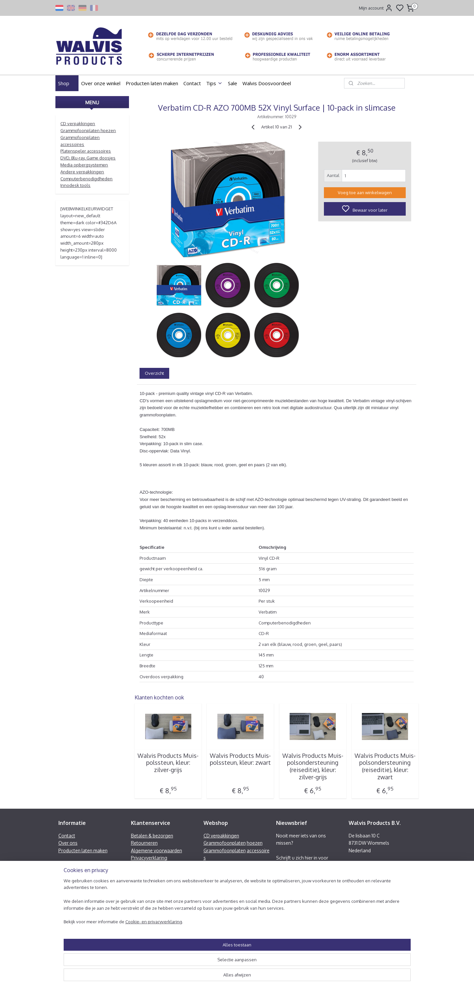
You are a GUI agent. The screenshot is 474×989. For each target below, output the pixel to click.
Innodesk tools (75, 185)
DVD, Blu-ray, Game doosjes (87, 157)
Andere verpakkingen (82, 171)
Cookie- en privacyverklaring (145, 981)
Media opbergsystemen (84, 164)
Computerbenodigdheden (86, 178)
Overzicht (154, 373)
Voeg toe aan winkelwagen (364, 192)
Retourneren (144, 843)
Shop (67, 83)
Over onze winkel (100, 83)
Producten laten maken (152, 83)
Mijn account (376, 8)
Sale (232, 83)
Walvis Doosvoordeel (266, 83)
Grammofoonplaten (225, 843)
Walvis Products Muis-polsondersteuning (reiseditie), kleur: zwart (384, 766)
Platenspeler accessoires (85, 151)
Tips (214, 83)
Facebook (366, 880)
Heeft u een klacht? (151, 865)
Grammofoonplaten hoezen (88, 130)
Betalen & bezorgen (152, 835)
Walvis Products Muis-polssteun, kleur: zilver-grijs (168, 762)
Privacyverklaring (149, 858)
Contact (192, 83)
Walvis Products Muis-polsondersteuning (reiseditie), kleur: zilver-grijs (312, 766)
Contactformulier (367, 895)
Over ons (68, 843)
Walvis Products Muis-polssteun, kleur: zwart (240, 759)
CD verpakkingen (77, 123)
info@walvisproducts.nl (380, 872)
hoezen (255, 843)
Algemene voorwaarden (156, 850)
